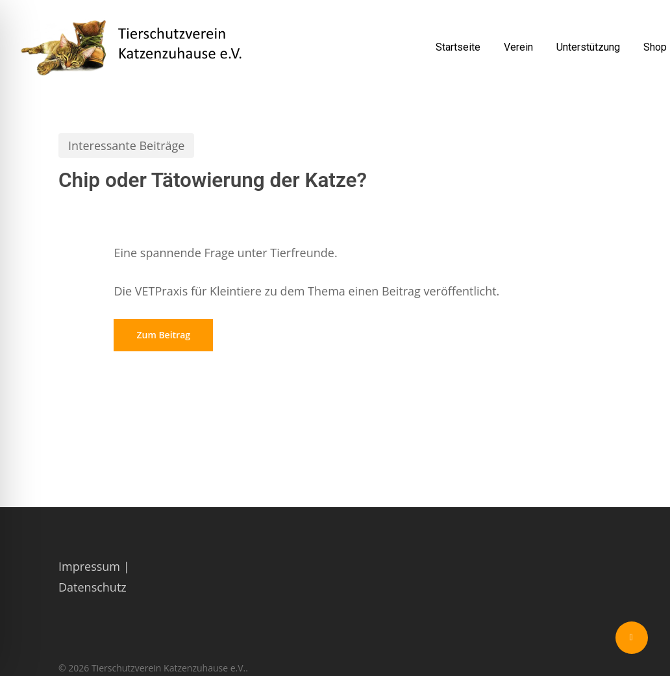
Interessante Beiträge (126, 145)
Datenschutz (92, 587)
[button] (163, 335)
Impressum (89, 566)
